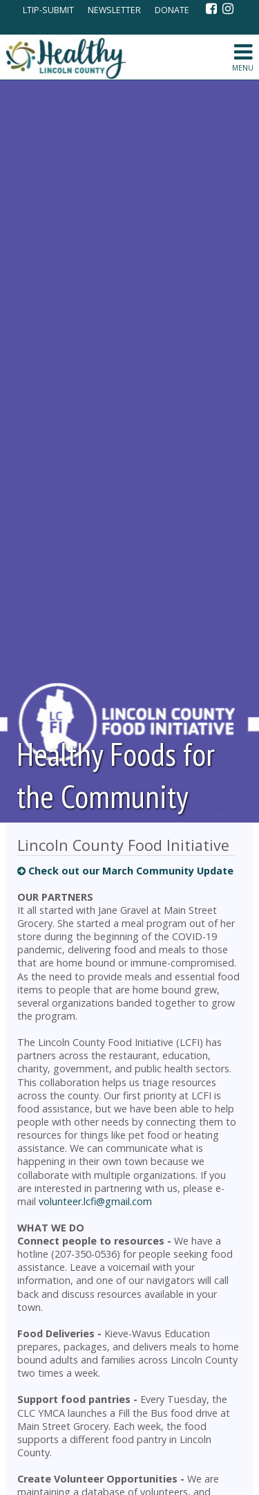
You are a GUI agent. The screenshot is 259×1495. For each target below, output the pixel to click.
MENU (242, 58)
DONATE (172, 10)
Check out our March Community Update (125, 870)
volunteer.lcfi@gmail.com (95, 1201)
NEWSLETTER (114, 10)
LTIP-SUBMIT (47, 10)
